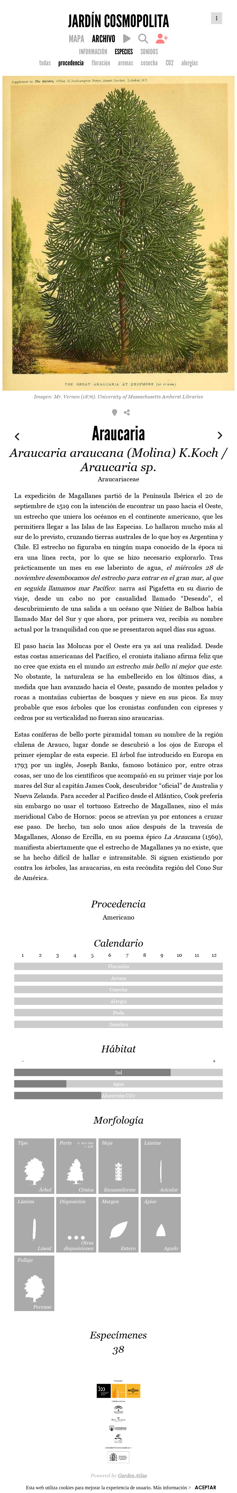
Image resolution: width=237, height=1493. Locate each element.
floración (101, 63)
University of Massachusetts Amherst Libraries (150, 396)
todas (45, 63)
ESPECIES (124, 51)
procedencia (71, 63)
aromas (125, 63)
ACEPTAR (205, 1487)
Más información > (172, 1487)
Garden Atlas (132, 1475)
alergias (189, 63)
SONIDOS (149, 51)
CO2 (170, 63)
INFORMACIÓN (93, 51)
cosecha (149, 63)
